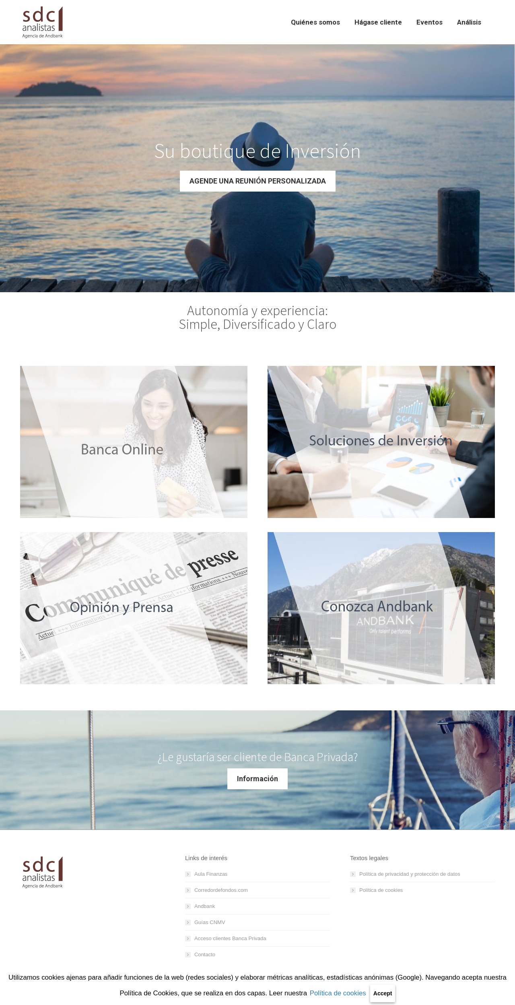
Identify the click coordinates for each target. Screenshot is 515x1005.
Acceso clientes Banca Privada (230, 938)
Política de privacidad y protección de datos (409, 874)
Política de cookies (338, 993)
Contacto (204, 954)
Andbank (204, 906)
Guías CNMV (209, 922)
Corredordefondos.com (221, 890)
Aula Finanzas (210, 874)
